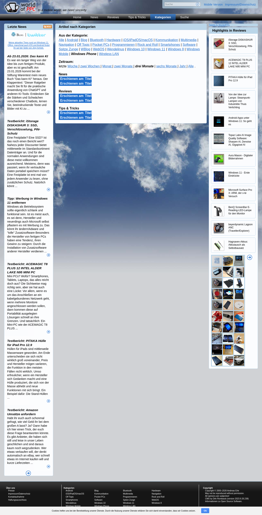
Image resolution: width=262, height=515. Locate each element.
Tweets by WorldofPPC (219, 25)
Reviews (113, 17)
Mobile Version (213, 4)
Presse (11, 491)
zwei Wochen (90, 66)
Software (189, 44)
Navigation (66, 44)
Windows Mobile (73, 506)
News (94, 17)
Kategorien (163, 17)
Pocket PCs (101, 44)
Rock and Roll (147, 44)
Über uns (10, 488)
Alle (61, 40)
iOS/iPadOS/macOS (138, 40)
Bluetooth (97, 40)
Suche (184, 17)
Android (72, 40)
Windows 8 (176, 49)
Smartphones (170, 44)
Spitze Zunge (68, 49)
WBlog (85, 49)
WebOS (99, 49)
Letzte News (17, 27)
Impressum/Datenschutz (240, 4)
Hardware (113, 40)
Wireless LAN (109, 54)
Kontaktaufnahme (16, 497)
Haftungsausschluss (17, 500)
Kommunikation (166, 40)
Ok (205, 510)
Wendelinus (115, 49)
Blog (84, 40)
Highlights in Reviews (229, 30)
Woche (73, 66)
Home (77, 17)
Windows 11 (156, 49)
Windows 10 (136, 49)
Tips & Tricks (137, 17)
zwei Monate (123, 66)
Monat (107, 66)
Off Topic (83, 44)
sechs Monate (166, 66)
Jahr (183, 66)
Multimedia (188, 40)
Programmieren (123, 44)
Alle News (28, 473)
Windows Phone (101, 506)
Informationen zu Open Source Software (223, 501)
